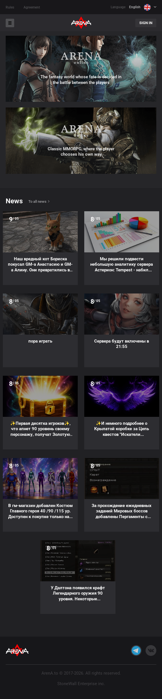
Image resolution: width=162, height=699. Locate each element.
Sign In (145, 23)
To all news (37, 201)
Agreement (32, 7)
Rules (10, 7)
